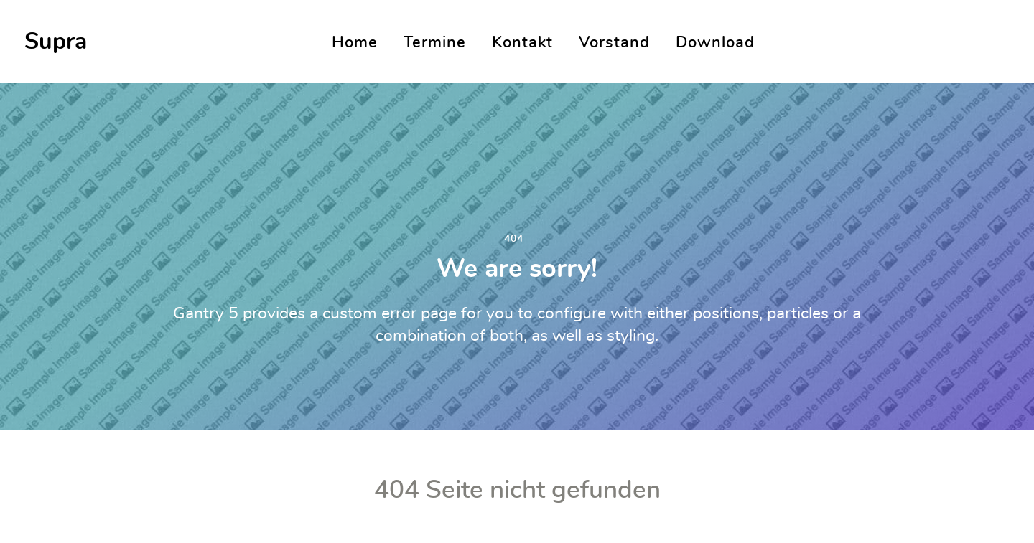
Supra (55, 41)
